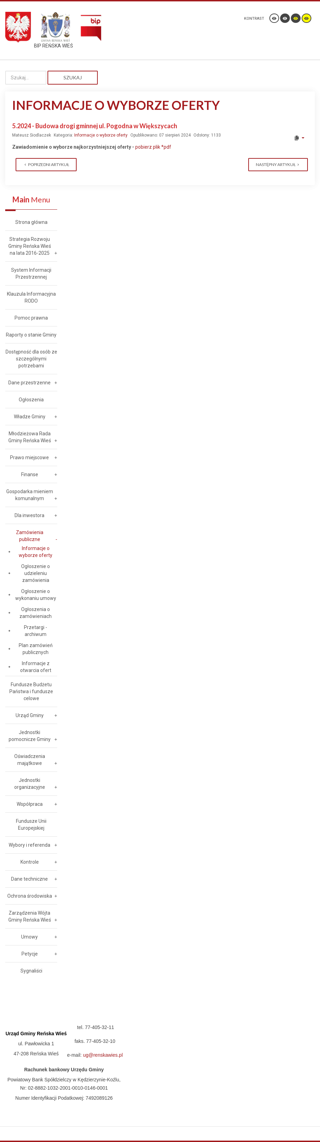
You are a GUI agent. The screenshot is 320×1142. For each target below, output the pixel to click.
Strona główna (31, 222)
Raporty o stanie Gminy (31, 335)
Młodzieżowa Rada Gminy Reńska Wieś (29, 437)
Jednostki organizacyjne (29, 783)
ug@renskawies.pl (103, 1055)
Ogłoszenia (31, 399)
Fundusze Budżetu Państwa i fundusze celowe (31, 691)
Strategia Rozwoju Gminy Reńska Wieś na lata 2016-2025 (29, 246)
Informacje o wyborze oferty (101, 135)
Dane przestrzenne (29, 382)
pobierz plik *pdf (153, 147)
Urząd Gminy (30, 715)
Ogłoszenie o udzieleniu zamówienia (35, 573)
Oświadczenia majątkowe (29, 759)
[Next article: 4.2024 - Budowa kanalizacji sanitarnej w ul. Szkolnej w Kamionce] (278, 164)
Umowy (29, 937)
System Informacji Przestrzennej (31, 273)
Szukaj (72, 77)
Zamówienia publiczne (29, 536)
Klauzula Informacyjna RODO (31, 297)
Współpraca (30, 804)
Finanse (29, 474)
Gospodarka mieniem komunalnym (29, 495)
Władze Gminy (29, 416)
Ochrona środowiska (29, 896)
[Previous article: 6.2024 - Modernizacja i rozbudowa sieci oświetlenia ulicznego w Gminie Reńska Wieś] (46, 164)
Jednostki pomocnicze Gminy (30, 736)
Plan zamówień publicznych (36, 649)
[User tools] (299, 138)
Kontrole (29, 862)
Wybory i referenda (29, 845)
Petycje (29, 954)
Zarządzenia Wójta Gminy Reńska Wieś (29, 916)
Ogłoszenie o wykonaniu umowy (35, 595)
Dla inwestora (29, 515)
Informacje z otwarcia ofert (35, 667)
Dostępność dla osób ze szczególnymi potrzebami (31, 358)
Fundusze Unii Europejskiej (31, 824)
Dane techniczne (29, 879)
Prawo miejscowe (29, 457)
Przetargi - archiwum (35, 631)
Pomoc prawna (31, 318)
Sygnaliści (31, 971)
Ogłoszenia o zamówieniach (35, 613)
